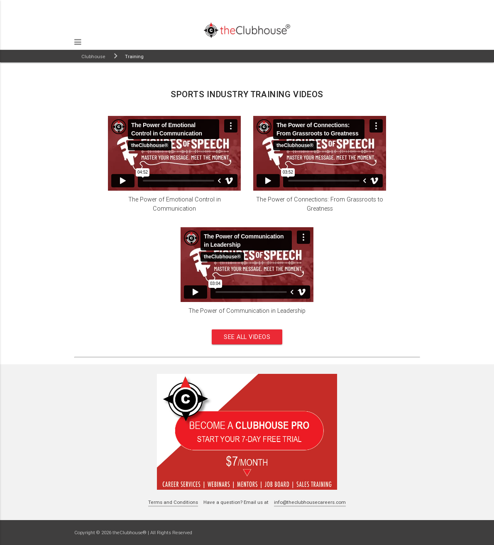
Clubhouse (93, 56)
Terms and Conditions (173, 502)
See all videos (247, 337)
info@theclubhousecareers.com (310, 502)
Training (134, 56)
